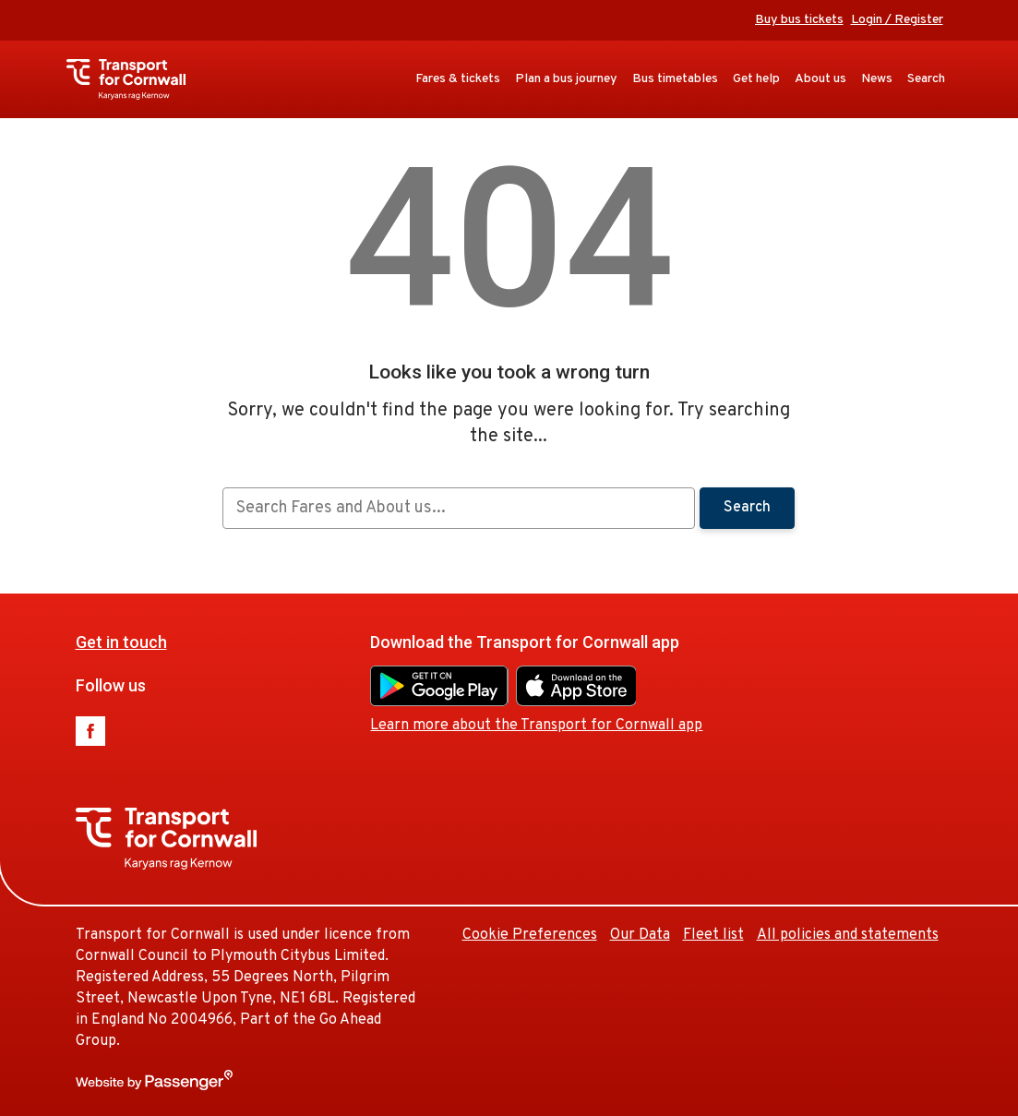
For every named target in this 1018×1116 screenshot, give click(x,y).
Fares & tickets (457, 79)
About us (820, 79)
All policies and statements (848, 935)
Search (926, 79)
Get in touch (121, 642)
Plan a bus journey (566, 79)
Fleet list (713, 935)
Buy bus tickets (799, 20)
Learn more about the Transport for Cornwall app (536, 725)
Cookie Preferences (529, 935)
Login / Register (897, 20)
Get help (756, 79)
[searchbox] (458, 508)
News (876, 79)
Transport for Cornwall (135, 79)
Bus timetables (675, 79)
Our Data (640, 935)
